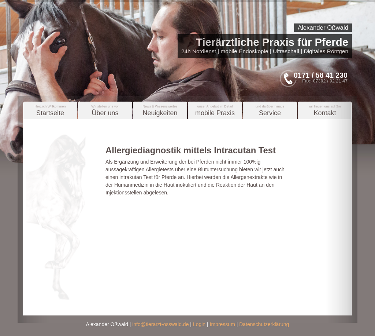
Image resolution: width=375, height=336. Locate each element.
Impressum (222, 324)
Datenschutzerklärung (264, 324)
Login (199, 324)
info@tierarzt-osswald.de (160, 324)
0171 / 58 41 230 (321, 75)
